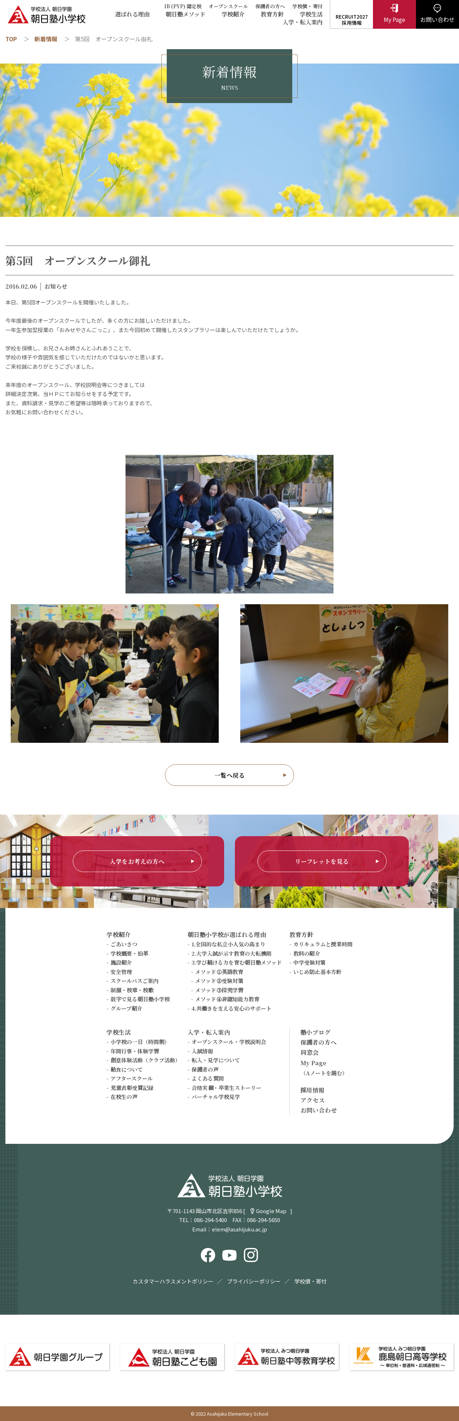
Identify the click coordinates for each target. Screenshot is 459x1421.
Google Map (271, 1211)
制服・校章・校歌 (131, 990)
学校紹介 (233, 14)
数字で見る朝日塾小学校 (140, 999)
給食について (126, 1069)
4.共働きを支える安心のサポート (231, 1008)
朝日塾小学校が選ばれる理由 (227, 934)
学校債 (299, 6)
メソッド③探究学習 (219, 990)
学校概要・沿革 (129, 953)
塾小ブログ (316, 1032)
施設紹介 (121, 962)
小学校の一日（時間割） (140, 1041)
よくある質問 (207, 1078)
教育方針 (272, 14)
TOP (11, 39)
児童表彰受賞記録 (131, 1087)
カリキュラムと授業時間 (322, 944)
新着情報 (45, 38)
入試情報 (202, 1051)
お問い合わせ (319, 1110)
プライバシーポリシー (254, 1281)
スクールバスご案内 (134, 980)
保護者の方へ (270, 6)
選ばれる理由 (132, 14)
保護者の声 (204, 1069)
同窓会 (310, 1052)
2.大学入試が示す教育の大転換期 (231, 953)
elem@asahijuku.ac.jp (239, 1229)
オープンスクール (228, 6)
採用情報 (313, 1090)
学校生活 (311, 14)
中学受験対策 (309, 962)
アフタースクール (131, 1078)
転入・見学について (215, 1060)
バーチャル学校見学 (215, 1096)
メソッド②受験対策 (219, 980)
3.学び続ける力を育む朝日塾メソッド (236, 962)
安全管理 (121, 971)
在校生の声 (123, 1096)
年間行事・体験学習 (134, 1051)
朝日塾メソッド (185, 14)
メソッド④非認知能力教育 (227, 999)
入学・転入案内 (303, 22)
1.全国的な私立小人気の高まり (228, 944)
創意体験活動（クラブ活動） (145, 1060)
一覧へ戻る (229, 775)
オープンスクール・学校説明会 (228, 1041)
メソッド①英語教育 (219, 971)
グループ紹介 (126, 1008)
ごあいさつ (123, 944)
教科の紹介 (306, 953)
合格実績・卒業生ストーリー (226, 1087)
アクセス (313, 1100)
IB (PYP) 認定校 (182, 6)
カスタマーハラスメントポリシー (173, 1281)
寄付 (318, 6)
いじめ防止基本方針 (317, 971)
